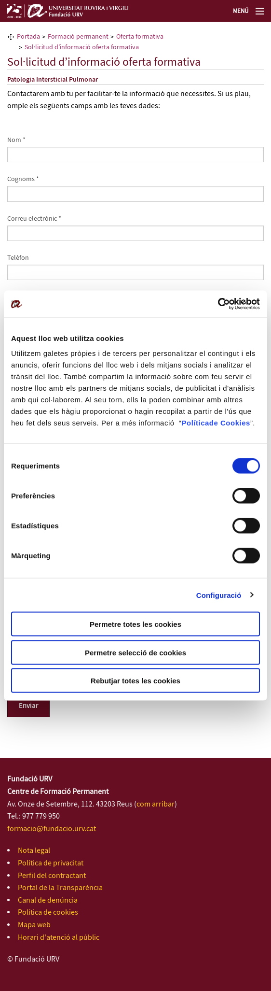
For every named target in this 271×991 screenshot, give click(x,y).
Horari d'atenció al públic (58, 938)
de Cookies (229, 423)
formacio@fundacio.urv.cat (51, 829)
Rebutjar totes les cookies (135, 681)
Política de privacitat (50, 863)
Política (195, 423)
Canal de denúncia (48, 900)
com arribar (155, 804)
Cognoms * (23, 179)
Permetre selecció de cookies (135, 652)
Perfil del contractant (52, 876)
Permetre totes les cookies (135, 624)
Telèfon (18, 258)
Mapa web (34, 925)
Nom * (16, 140)
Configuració (219, 595)
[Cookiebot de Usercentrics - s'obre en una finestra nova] (218, 304)
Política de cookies (48, 912)
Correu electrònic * (34, 218)
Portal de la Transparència (60, 888)
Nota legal (34, 851)
